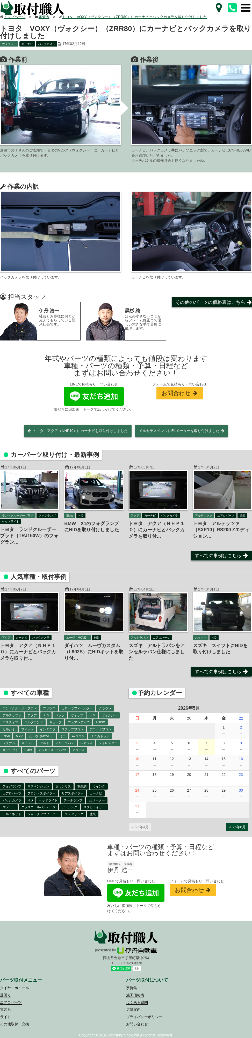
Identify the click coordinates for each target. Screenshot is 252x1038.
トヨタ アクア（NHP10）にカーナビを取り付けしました (80, 431)
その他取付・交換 (14, 1024)
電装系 (5, 1009)
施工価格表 (135, 995)
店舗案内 (133, 1009)
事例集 (131, 988)
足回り (5, 995)
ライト (5, 1017)
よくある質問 (137, 1002)
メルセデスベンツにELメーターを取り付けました (179, 431)
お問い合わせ (137, 1024)
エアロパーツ (11, 1002)
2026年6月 (237, 827)
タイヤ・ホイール (14, 988)
